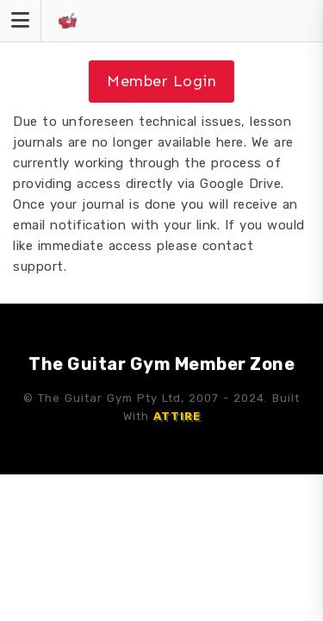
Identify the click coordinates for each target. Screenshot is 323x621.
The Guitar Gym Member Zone (161, 364)
